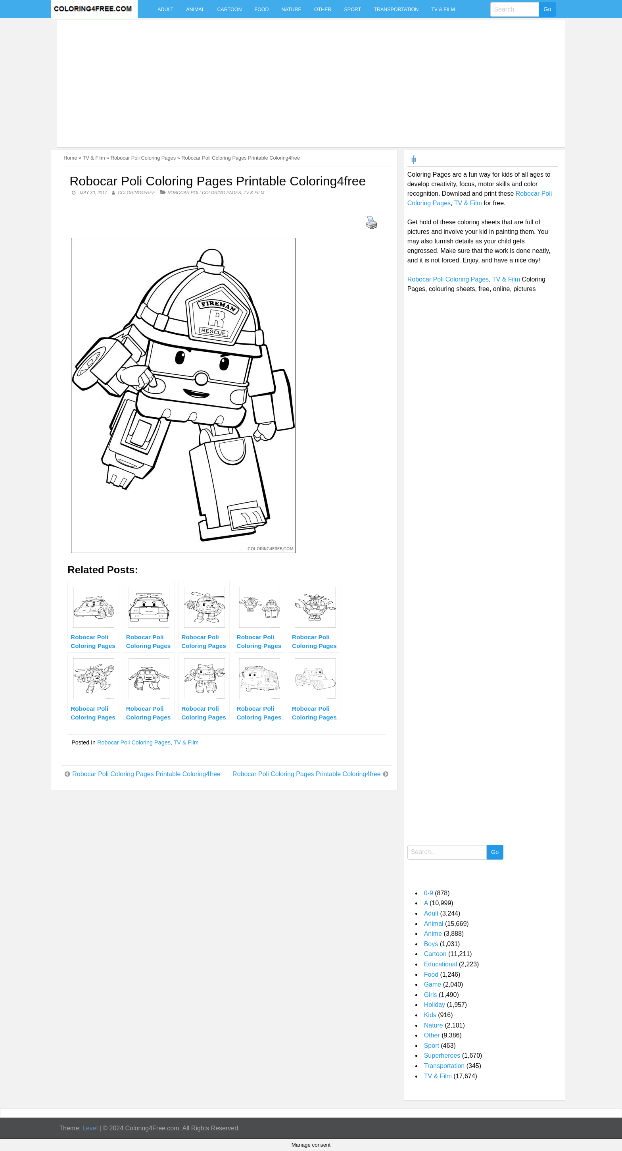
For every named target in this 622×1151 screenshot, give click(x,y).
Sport (352, 9)
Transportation (396, 9)
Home (70, 158)
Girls (430, 994)
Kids (430, 1015)
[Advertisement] (298, 79)
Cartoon (229, 9)
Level (90, 1128)
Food (262, 9)
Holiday (434, 1004)
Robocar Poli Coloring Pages (143, 158)
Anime (433, 933)
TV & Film (443, 9)
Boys (431, 944)
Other (323, 9)
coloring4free (136, 192)
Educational (440, 964)
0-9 (428, 893)
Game (433, 984)
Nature (291, 9)
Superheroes (442, 1055)
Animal (195, 9)
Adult (165, 9)
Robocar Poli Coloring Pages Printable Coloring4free (146, 774)
